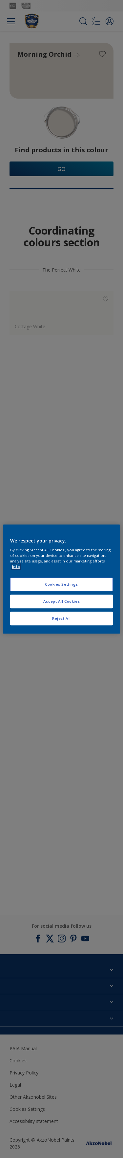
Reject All (61, 618)
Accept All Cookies (61, 601)
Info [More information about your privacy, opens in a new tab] (16, 566)
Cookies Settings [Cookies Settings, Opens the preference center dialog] (61, 584)
